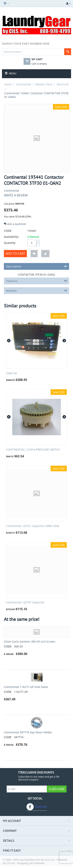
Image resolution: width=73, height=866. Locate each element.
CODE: (8, 231)
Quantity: (10, 243)
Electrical (63, 84)
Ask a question (15, 224)
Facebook (36, 807)
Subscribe (57, 789)
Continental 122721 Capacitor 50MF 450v (32, 526)
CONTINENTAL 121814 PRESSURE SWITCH (33, 449)
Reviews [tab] (36, 290)
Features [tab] (36, 281)
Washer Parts (44, 84)
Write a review (16, 195)
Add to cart (15, 253)
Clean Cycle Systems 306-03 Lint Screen (29, 641)
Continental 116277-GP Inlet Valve (26, 687)
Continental (23, 84)
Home (8, 84)
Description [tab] (36, 266)
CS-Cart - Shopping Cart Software (25, 863)
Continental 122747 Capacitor (25, 602)
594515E (11, 373)
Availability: (11, 237)
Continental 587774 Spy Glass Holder (28, 732)
